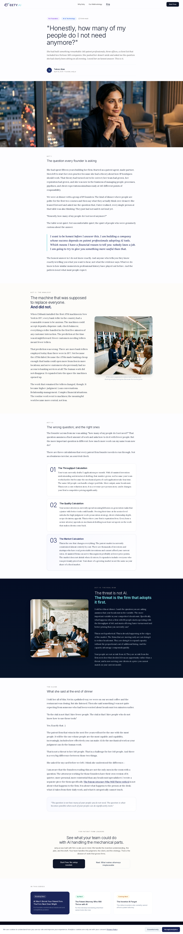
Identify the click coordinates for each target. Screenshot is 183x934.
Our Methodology (95, 4)
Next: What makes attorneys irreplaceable (108, 866)
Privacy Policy (112, 929)
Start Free (172, 4)
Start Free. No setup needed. (69, 866)
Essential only (153, 929)
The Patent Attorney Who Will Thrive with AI (106, 784)
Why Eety (81, 4)
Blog (108, 4)
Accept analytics (171, 929)
